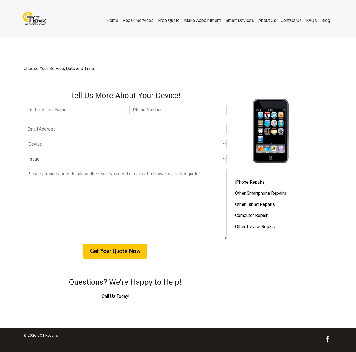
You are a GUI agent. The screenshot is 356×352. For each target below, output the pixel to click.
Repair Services (138, 20)
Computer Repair (251, 215)
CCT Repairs (47, 335)
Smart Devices (239, 20)
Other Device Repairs (255, 226)
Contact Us (291, 20)
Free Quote (169, 20)
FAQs (311, 20)
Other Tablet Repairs (255, 204)
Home (112, 20)
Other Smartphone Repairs (260, 193)
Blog (325, 20)
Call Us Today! (116, 296)
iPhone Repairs (250, 182)
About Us (267, 20)
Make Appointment (202, 20)
